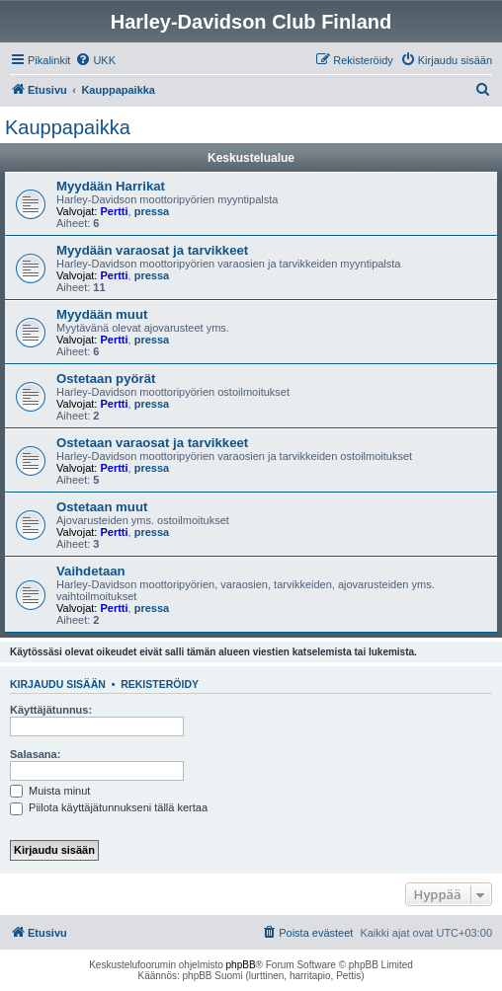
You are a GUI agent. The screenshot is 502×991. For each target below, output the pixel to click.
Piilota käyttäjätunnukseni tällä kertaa (109, 807)
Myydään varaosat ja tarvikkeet (152, 250)
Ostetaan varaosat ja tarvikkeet (152, 442)
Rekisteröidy (160, 684)
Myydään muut (101, 314)
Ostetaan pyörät (105, 378)
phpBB (241, 964)
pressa (151, 211)
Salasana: (35, 754)
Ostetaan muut (101, 506)
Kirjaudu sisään (58, 684)
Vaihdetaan (91, 571)
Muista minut (50, 791)
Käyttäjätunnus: (51, 710)
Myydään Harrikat (110, 186)
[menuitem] (95, 60)
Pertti (113, 211)
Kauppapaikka (67, 127)
